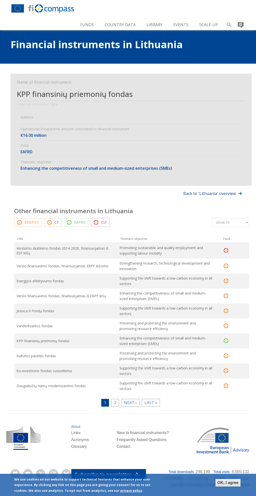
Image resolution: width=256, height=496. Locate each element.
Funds (87, 24)
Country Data (120, 24)
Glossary (79, 447)
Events (180, 24)
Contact (123, 447)
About (75, 428)
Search (229, 23)
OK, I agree (228, 483)
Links (75, 433)
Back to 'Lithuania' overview (209, 193)
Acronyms (80, 440)
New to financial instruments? (142, 433)
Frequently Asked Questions (141, 440)
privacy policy (131, 491)
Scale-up (208, 24)
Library (154, 24)
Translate (240, 23)
